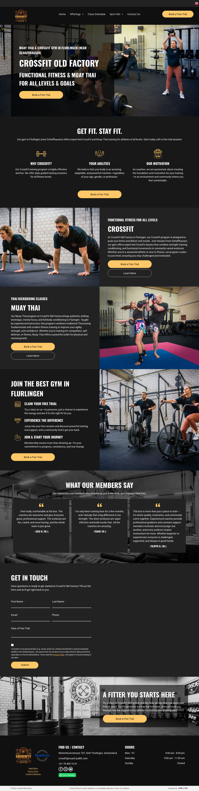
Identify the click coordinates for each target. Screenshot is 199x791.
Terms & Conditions (122, 788)
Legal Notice (33, 768)
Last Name (58, 601)
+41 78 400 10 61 (68, 763)
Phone (55, 615)
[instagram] (65, 769)
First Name (17, 601)
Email (14, 615)
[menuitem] (62, 14)
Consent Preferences (33, 774)
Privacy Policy (58, 655)
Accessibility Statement (105, 788)
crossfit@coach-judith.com (73, 758)
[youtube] (70, 769)
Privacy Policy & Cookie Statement (82, 788)
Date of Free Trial (20, 628)
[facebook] (61, 769)
